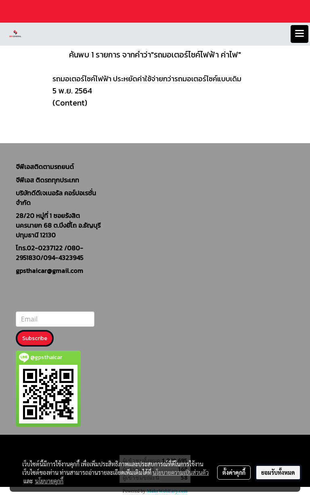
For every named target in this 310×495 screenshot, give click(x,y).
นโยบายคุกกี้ (49, 480)
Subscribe (34, 338)
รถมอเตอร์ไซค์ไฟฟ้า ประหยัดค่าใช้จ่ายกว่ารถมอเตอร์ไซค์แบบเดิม (146, 78)
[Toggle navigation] (299, 34)
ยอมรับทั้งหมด (278, 472)
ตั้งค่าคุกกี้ (233, 472)
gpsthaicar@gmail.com (49, 270)
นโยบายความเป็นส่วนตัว (181, 472)
